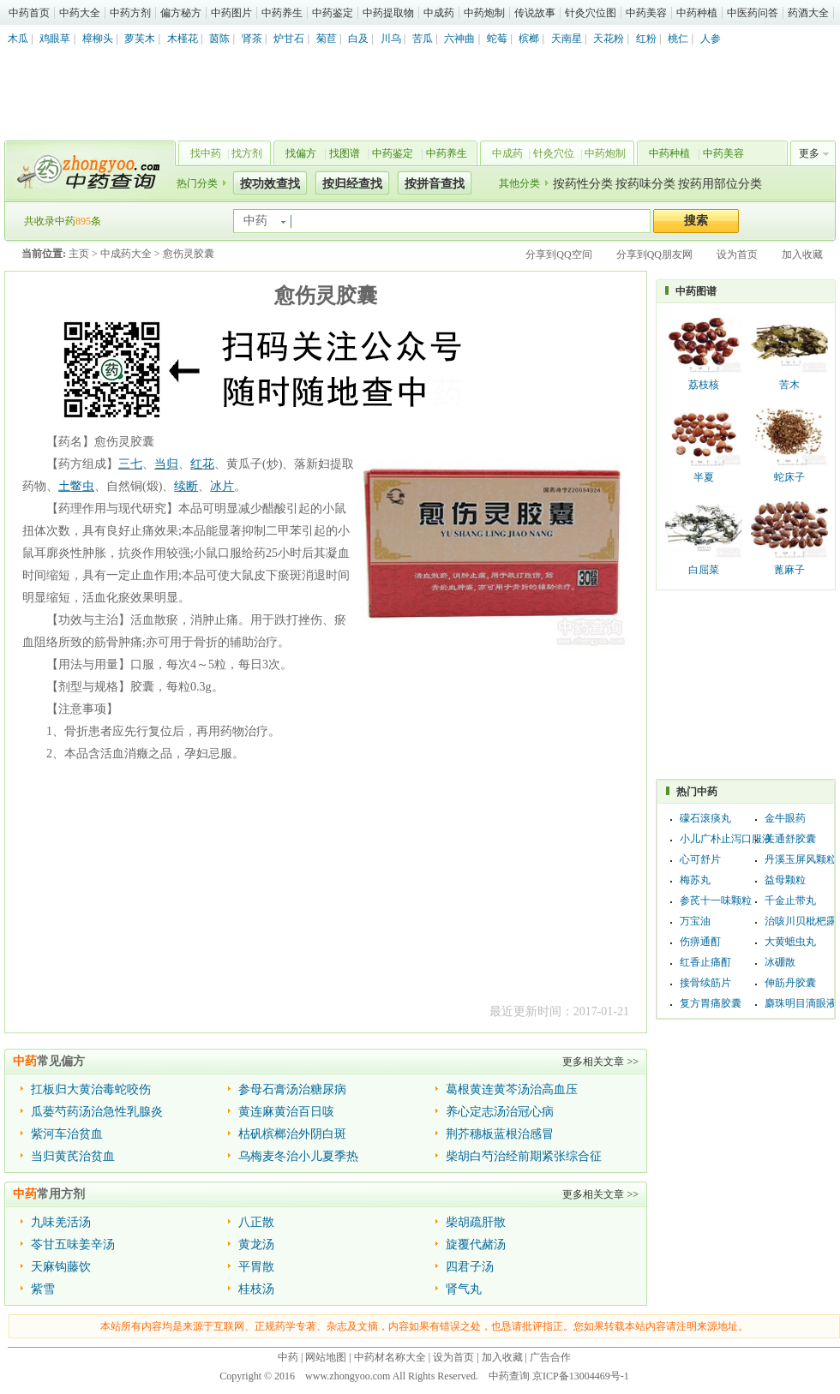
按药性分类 (583, 183)
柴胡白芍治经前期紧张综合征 (524, 1156)
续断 (186, 486)
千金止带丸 (790, 900)
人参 (710, 39)
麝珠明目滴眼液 (801, 1003)
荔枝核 (703, 385)
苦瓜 (422, 39)
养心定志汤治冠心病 (500, 1111)
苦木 (789, 385)
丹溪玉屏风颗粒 (801, 859)
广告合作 (550, 1357)
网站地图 (325, 1357)
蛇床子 (789, 477)
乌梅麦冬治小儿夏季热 (298, 1156)
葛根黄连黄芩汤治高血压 (512, 1089)
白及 (358, 39)
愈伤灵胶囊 (188, 254)
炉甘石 (288, 39)
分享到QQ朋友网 (654, 254)
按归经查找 (352, 183)
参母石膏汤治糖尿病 (292, 1089)
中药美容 (646, 13)
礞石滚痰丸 (705, 818)
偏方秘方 (180, 13)
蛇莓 (497, 39)
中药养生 (282, 13)
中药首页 (29, 13)
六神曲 (459, 39)
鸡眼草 (54, 39)
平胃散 (256, 1266)
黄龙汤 (256, 1244)
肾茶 (252, 39)
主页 (79, 254)
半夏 (703, 477)
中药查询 (86, 171)
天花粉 (608, 39)
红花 (202, 464)
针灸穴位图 (590, 13)
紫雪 (43, 1289)
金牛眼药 (785, 818)
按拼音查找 (435, 183)
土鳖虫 (76, 486)
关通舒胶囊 (790, 839)
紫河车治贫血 (67, 1134)
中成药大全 (126, 254)
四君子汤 (470, 1266)
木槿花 (182, 39)
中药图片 (231, 13)
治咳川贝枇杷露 (801, 921)
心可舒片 (700, 859)
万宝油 (695, 921)
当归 (166, 464)
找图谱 (344, 153)
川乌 (391, 39)
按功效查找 (270, 183)
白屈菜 (703, 570)
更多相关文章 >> (600, 1062)
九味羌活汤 (61, 1222)
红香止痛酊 (705, 962)
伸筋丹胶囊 (790, 983)
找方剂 (246, 153)
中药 (288, 1357)
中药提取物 (388, 13)
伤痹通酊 (700, 942)
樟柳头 (97, 39)
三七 (130, 464)
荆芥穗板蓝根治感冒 (500, 1134)
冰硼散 (780, 962)
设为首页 (737, 254)
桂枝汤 (256, 1289)
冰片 (222, 486)
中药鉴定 (332, 13)
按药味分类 (645, 183)
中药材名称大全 (390, 1357)
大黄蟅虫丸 (790, 942)
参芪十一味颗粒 (716, 900)
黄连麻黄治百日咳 (286, 1111)
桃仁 (678, 39)
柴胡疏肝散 (476, 1222)
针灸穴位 (553, 153)
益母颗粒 (785, 880)
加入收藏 (802, 254)
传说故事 (534, 13)
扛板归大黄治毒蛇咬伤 (91, 1089)
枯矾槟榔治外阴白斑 (292, 1134)
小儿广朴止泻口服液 (726, 839)
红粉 (646, 39)
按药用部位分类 (720, 183)
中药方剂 (130, 13)
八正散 (256, 1222)
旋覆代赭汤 (476, 1244)
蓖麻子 (789, 570)
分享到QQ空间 (558, 254)
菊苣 (326, 39)
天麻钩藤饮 (61, 1266)
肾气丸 (464, 1289)
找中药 (205, 153)
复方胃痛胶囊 (710, 1003)
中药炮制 (484, 13)
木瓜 (18, 39)
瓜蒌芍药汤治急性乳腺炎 (97, 1111)
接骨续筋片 (705, 983)
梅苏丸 (695, 880)
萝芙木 (139, 39)
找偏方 (300, 153)
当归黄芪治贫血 (73, 1156)
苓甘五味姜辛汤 (73, 1244)
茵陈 (219, 39)
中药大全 (79, 13)
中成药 (438, 13)
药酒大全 (808, 13)
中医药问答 (752, 13)
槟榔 (529, 39)
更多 (809, 153)
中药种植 (696, 13)
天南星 (566, 39)
